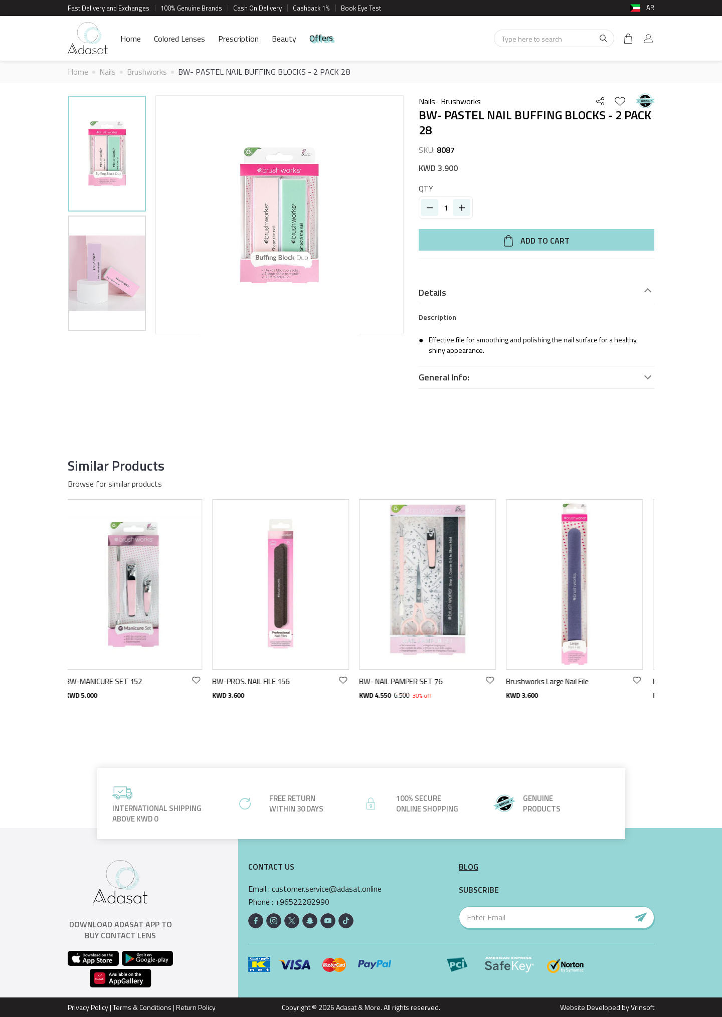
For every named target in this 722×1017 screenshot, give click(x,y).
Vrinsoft (641, 1007)
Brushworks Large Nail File (554, 681)
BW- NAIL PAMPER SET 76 (408, 681)
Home (130, 39)
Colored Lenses (179, 39)
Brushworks (147, 72)
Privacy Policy (88, 1007)
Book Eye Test (361, 8)
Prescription (238, 39)
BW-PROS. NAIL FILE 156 (258, 681)
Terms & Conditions (142, 1007)
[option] (107, 155)
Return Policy (196, 1007)
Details (432, 293)
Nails (107, 72)
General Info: (444, 377)
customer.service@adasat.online (327, 889)
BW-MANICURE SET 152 (111, 681)
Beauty (284, 39)
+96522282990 (302, 902)
